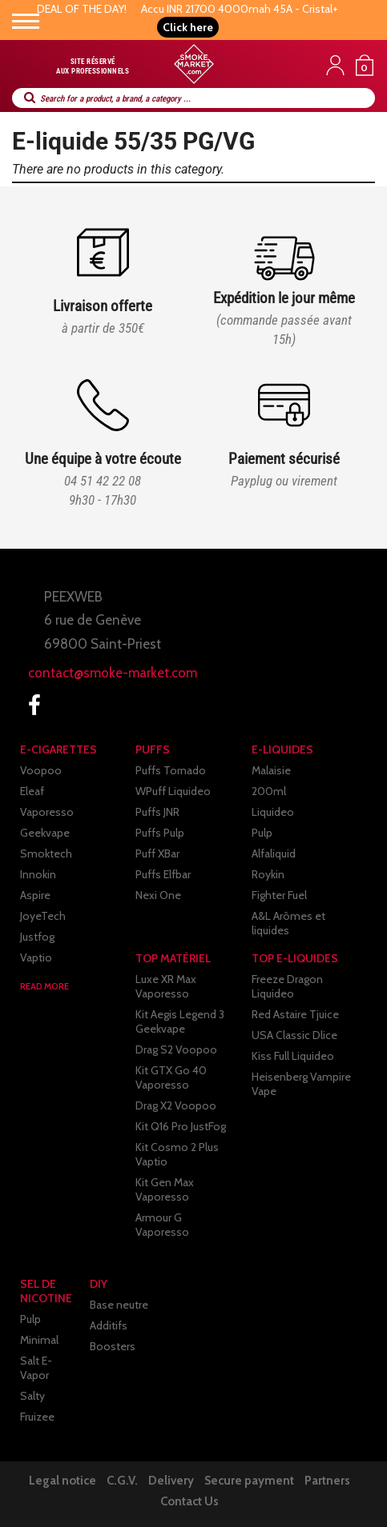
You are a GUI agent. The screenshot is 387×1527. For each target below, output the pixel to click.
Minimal (39, 1340)
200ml (269, 791)
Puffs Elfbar (163, 874)
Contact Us (189, 1501)
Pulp (262, 832)
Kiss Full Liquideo (293, 1056)
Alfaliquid (274, 853)
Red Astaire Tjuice (295, 1014)
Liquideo (273, 812)
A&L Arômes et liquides (288, 923)
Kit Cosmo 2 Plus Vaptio (177, 1154)
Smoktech (46, 853)
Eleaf (32, 791)
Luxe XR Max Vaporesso (165, 986)
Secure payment (249, 1480)
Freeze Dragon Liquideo (287, 986)
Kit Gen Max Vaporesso (164, 1189)
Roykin (268, 874)
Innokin (38, 874)
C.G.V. (122, 1480)
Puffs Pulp (159, 832)
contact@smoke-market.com (112, 673)
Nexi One (158, 895)
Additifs (108, 1325)
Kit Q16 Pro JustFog (180, 1126)
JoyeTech (43, 916)
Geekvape (45, 832)
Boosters (112, 1346)
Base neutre (119, 1304)
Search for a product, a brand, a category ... (115, 99)
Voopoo (41, 770)
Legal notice (62, 1480)
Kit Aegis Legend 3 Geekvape (179, 1021)
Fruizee (37, 1416)
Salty (32, 1396)
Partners (327, 1480)
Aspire (35, 895)
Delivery (171, 1480)
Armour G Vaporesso (162, 1224)
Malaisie (271, 770)
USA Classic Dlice (294, 1035)
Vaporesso (47, 812)
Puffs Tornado (170, 770)
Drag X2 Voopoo (175, 1105)
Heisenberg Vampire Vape (301, 1083)
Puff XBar (157, 853)
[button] (188, 27)
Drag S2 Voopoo (176, 1049)
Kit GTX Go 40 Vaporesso (171, 1077)
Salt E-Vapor (36, 1367)
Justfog (37, 936)
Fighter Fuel (279, 895)
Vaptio (36, 957)
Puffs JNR (157, 812)
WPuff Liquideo (173, 791)
